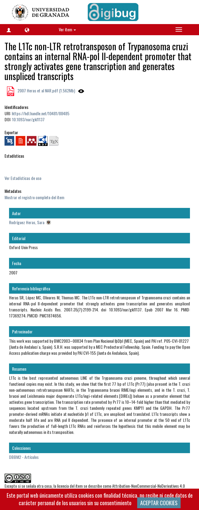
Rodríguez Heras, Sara (26, 222)
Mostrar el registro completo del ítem (34, 197)
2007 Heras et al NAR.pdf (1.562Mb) (46, 90)
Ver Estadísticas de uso (23, 178)
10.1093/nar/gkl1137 (28, 119)
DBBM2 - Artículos (24, 457)
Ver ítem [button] (67, 29)
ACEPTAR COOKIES (159, 503)
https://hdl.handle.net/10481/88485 (40, 113)
